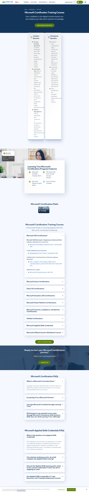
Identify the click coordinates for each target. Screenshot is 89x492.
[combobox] (29, 458)
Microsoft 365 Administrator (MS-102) (29, 226)
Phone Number (31, 456)
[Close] (86, 489)
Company (30, 461)
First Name (30, 445)
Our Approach (43, 2)
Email (29, 450)
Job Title (29, 466)
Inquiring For (30, 441)
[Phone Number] (44, 458)
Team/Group (37, 443)
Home (12, 10)
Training (26, 2)
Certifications (19, 10)
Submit (44, 481)
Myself (30, 443)
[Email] (44, 453)
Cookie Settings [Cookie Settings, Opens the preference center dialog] (61, 490)
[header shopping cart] (85, 2)
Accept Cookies (71, 490)
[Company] (44, 463)
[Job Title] (44, 469)
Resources (52, 2)
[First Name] (36, 448)
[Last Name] (53, 448)
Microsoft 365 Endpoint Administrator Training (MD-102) (35, 204)
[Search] (74, 2)
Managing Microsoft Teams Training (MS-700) (32, 211)
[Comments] (44, 475)
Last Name (47, 445)
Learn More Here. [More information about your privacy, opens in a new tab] (21, 491)
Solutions (34, 2)
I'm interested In (31, 472)
